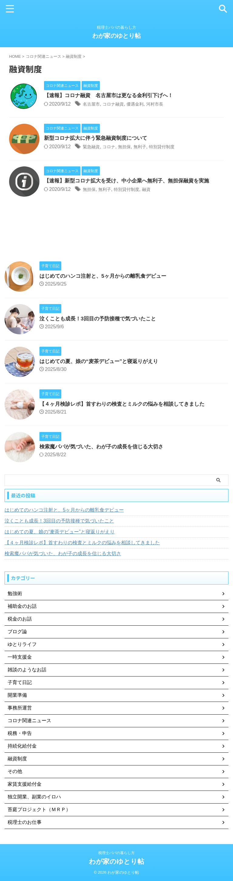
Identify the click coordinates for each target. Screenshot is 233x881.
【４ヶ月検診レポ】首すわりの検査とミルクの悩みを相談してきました (126, 404)
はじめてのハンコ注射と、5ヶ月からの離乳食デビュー (106, 276)
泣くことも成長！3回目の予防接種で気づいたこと (101, 319)
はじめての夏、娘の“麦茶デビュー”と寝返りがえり (102, 361)
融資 (154, 189)
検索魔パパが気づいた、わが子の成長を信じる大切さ (105, 447)
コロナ (112, 146)
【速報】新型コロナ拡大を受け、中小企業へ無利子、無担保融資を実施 (131, 181)
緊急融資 (92, 146)
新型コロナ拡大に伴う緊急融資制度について (98, 138)
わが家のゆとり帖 (116, 35)
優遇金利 (141, 104)
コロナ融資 (117, 104)
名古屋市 (92, 104)
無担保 (129, 146)
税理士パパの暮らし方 (116, 853)
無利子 (147, 146)
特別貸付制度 (171, 146)
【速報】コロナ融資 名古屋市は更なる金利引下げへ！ (112, 96)
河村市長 (164, 104)
